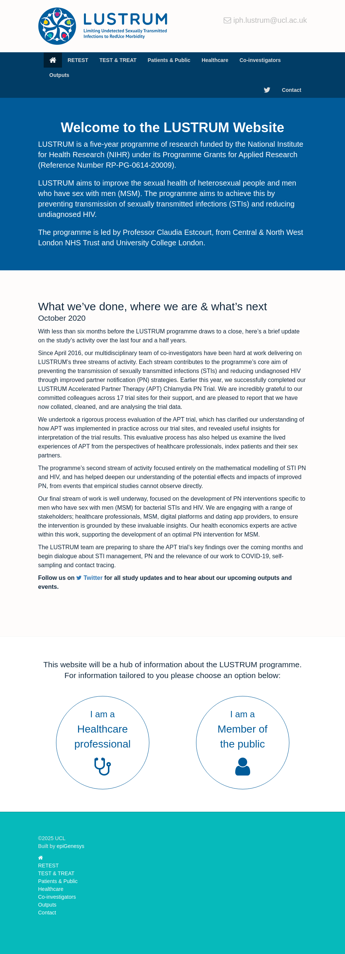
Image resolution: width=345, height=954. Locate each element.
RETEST (78, 60)
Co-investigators (259, 60)
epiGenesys (70, 846)
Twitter (89, 578)
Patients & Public (169, 60)
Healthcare (215, 60)
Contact (291, 90)
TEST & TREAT (117, 60)
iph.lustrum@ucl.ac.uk (270, 20)
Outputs (59, 75)
